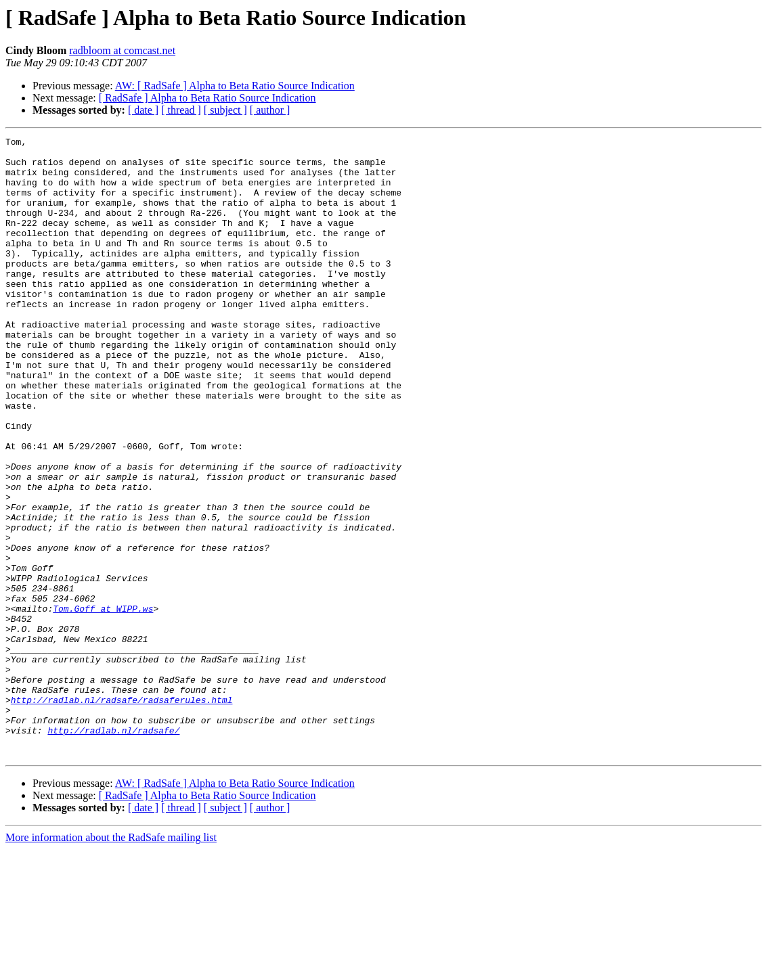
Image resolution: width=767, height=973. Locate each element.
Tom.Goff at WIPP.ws (103, 704)
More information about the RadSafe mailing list (111, 961)
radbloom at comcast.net (122, 50)
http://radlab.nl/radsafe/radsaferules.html (122, 813)
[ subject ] (225, 110)
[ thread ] (181, 110)
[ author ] (270, 110)
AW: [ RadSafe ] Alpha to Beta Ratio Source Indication (235, 85)
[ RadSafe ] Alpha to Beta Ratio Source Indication (207, 98)
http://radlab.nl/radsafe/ (113, 850)
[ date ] (143, 110)
